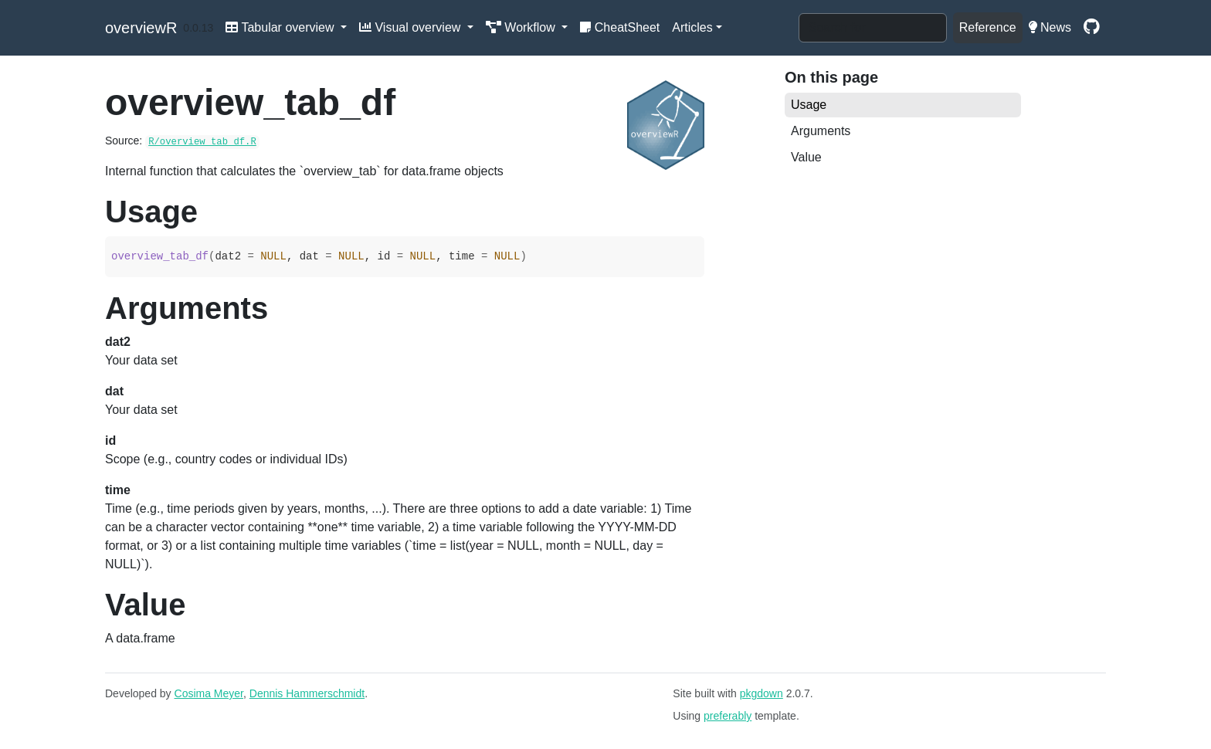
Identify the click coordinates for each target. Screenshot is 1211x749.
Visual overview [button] (411, 27)
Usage (808, 104)
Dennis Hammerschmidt (307, 693)
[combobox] (873, 27)
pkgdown (761, 693)
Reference (987, 27)
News (1050, 27)
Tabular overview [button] (282, 27)
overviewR (141, 27)
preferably (727, 716)
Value (806, 157)
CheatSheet (620, 27)
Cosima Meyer (209, 693)
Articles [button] (692, 27)
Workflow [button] (522, 27)
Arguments (820, 130)
